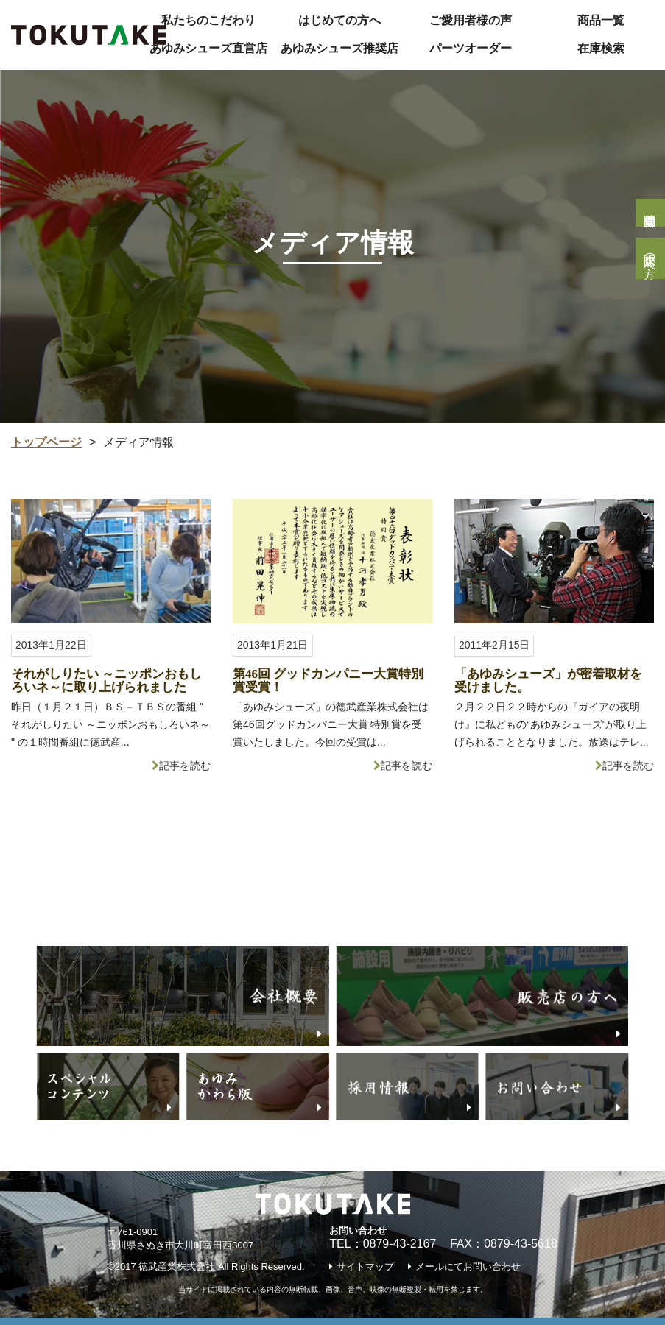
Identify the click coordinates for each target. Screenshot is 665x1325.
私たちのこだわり (208, 20)
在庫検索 (600, 48)
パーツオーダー (470, 48)
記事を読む (185, 765)
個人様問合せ (650, 212)
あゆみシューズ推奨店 (339, 48)
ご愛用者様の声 (470, 20)
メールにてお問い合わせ (468, 1266)
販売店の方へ (650, 258)
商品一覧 (600, 20)
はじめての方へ (339, 20)
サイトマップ (365, 1266)
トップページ (46, 442)
